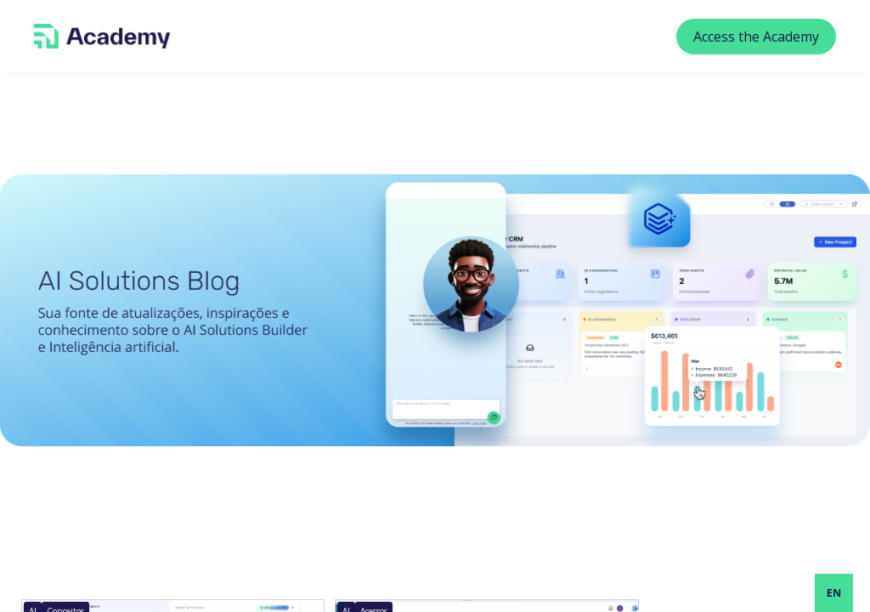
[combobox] (834, 593)
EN (834, 593)
